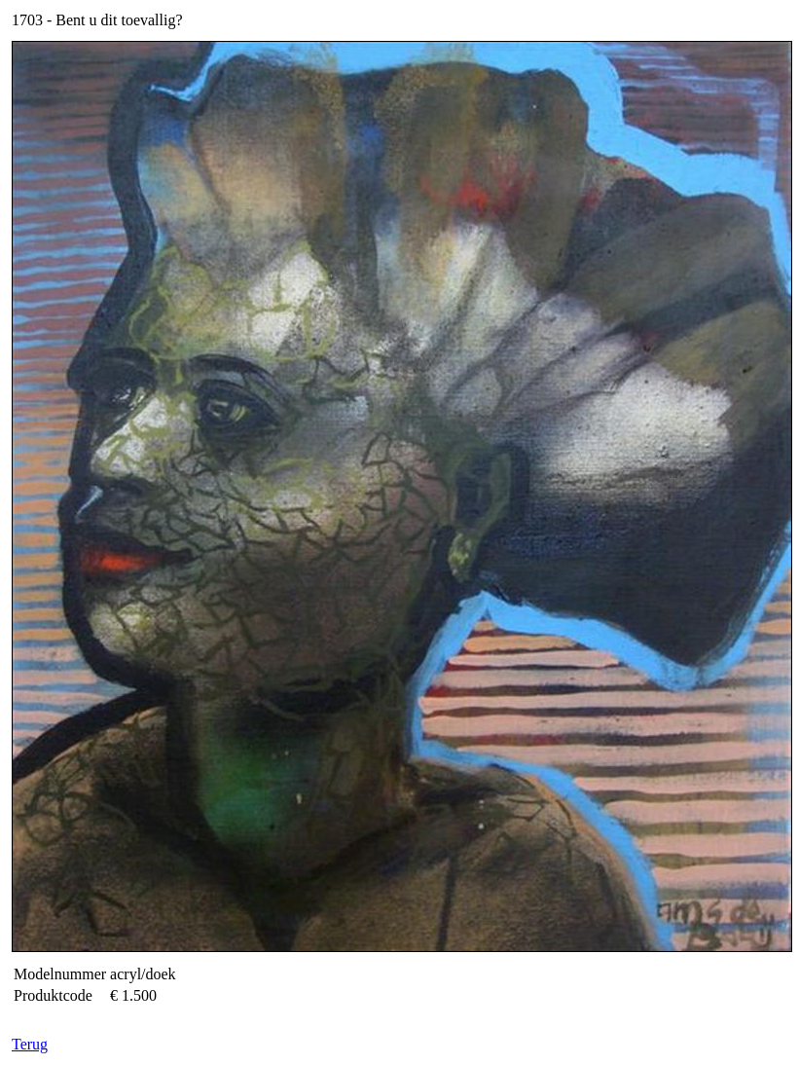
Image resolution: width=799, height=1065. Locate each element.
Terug (30, 1044)
